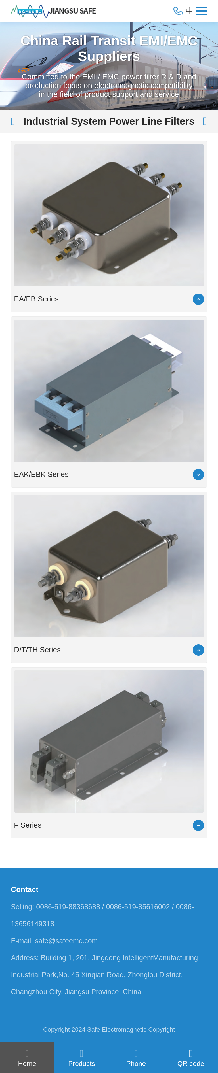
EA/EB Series (36, 299)
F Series (27, 825)
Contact (24, 889)
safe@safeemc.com (66, 941)
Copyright (161, 1029)
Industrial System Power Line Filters (109, 121)
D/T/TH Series (37, 649)
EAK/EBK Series (41, 474)
